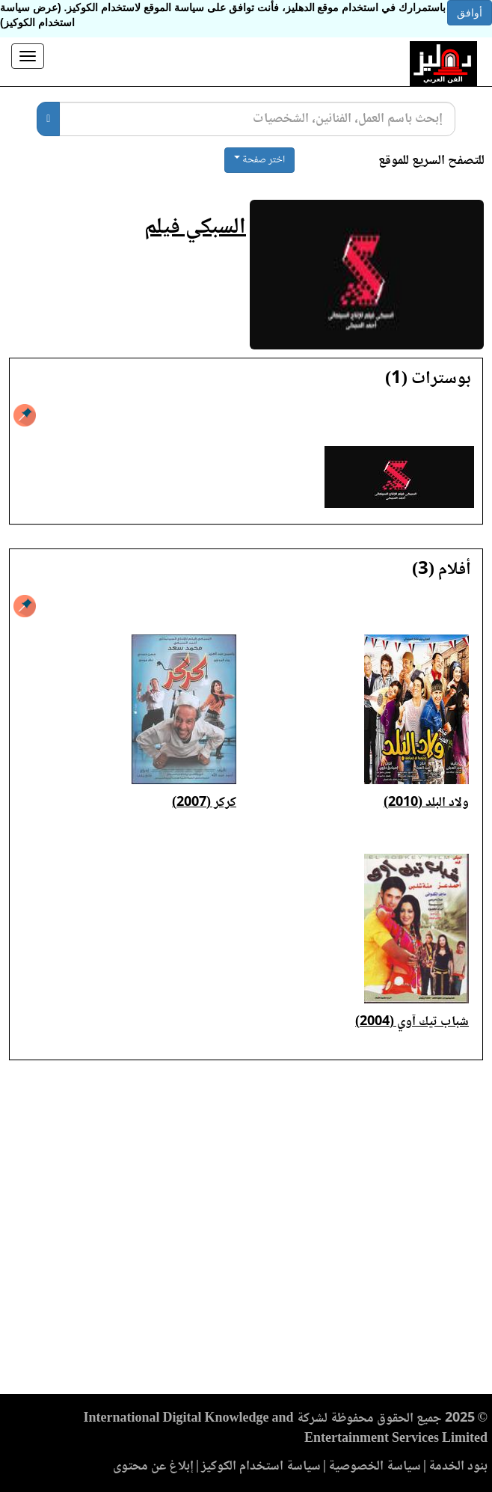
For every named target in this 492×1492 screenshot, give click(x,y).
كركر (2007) (204, 803)
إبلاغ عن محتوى (153, 1466)
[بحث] (48, 119)
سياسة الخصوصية (374, 1466)
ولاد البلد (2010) (426, 803)
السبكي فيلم (195, 228)
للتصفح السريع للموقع (431, 161)
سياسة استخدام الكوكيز (261, 1466)
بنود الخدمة (458, 1466)
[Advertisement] (246, 1231)
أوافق (469, 13)
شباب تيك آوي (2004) (412, 1022)
